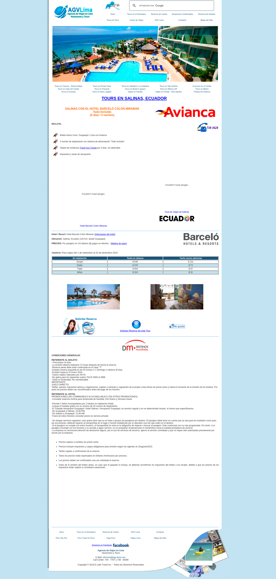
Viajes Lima (135, 538)
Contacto (182, 20)
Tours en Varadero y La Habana (135, 86)
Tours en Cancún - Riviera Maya (68, 86)
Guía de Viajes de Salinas (177, 212)
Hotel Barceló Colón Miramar (93, 226)
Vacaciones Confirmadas (182, 14)
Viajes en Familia (135, 92)
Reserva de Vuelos (159, 14)
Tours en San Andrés (169, 86)
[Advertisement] (93, 500)
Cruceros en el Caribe (202, 86)
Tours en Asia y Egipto (101, 92)
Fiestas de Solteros (202, 92)
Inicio (113, 14)
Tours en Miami (202, 89)
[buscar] (171, 6)
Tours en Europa (68, 92)
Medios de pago (118, 243)
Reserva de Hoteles (206, 14)
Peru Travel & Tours (86, 538)
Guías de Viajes (136, 20)
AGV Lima (159, 20)
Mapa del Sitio (207, 20)
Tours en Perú (113, 20)
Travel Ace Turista (88, 148)
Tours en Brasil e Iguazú (135, 89)
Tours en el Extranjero (136, 14)
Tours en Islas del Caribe (68, 89)
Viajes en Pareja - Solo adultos (168, 92)
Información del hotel (105, 234)
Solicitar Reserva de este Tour (135, 330)
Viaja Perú (110, 538)
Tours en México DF (168, 89)
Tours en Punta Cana (102, 86)
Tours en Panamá (101, 89)
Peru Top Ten (61, 538)
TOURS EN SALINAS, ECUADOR (134, 98)
